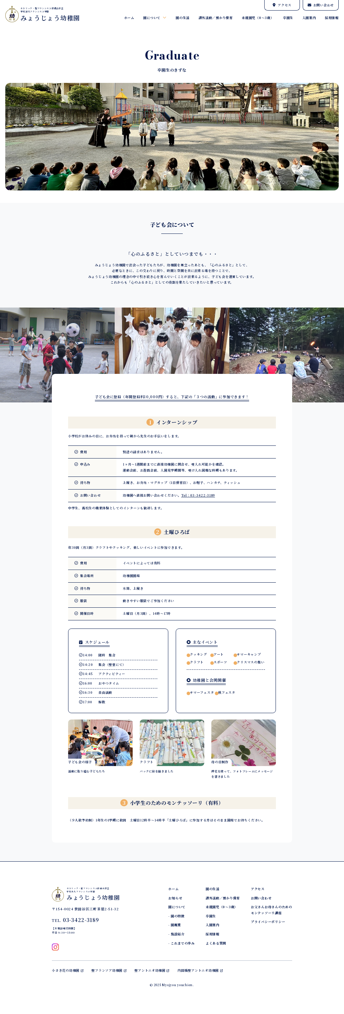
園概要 (176, 925)
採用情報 (332, 18)
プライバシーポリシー (268, 921)
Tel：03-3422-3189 (198, 495)
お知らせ (175, 898)
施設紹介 (178, 934)
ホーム (129, 18)
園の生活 (182, 18)
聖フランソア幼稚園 (108, 970)
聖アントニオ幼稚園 (151, 970)
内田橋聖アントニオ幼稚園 (200, 970)
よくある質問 (216, 943)
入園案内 (309, 18)
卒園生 (288, 18)
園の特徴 (178, 916)
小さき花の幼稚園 (67, 970)
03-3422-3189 (81, 919)
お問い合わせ (321, 5)
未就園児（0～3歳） (258, 18)
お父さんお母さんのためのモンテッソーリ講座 (271, 910)
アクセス (282, 5)
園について (155, 18)
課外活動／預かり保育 (216, 18)
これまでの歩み (183, 943)
